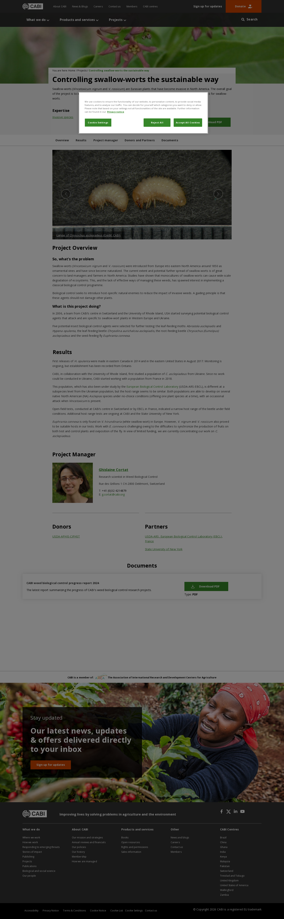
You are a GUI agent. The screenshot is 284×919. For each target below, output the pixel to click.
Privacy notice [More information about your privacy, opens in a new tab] (115, 111)
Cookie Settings (98, 122)
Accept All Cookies (188, 122)
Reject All (157, 122)
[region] (143, 113)
